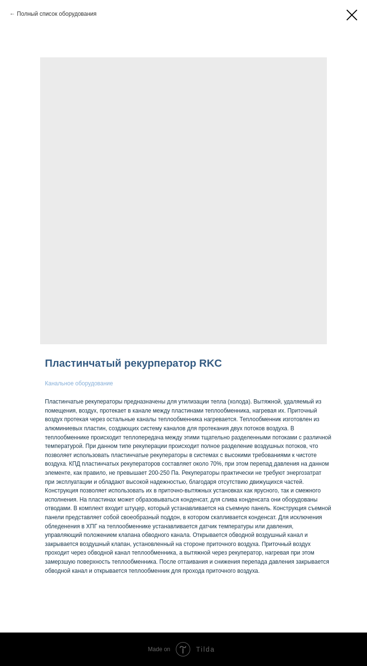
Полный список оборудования (57, 14)
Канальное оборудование (79, 383)
